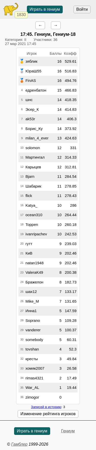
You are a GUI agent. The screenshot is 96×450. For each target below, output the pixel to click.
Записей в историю (46, 407)
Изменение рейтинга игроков (48, 414)
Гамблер (19, 444)
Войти (82, 9)
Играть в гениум (45, 9)
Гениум (68, 431)
